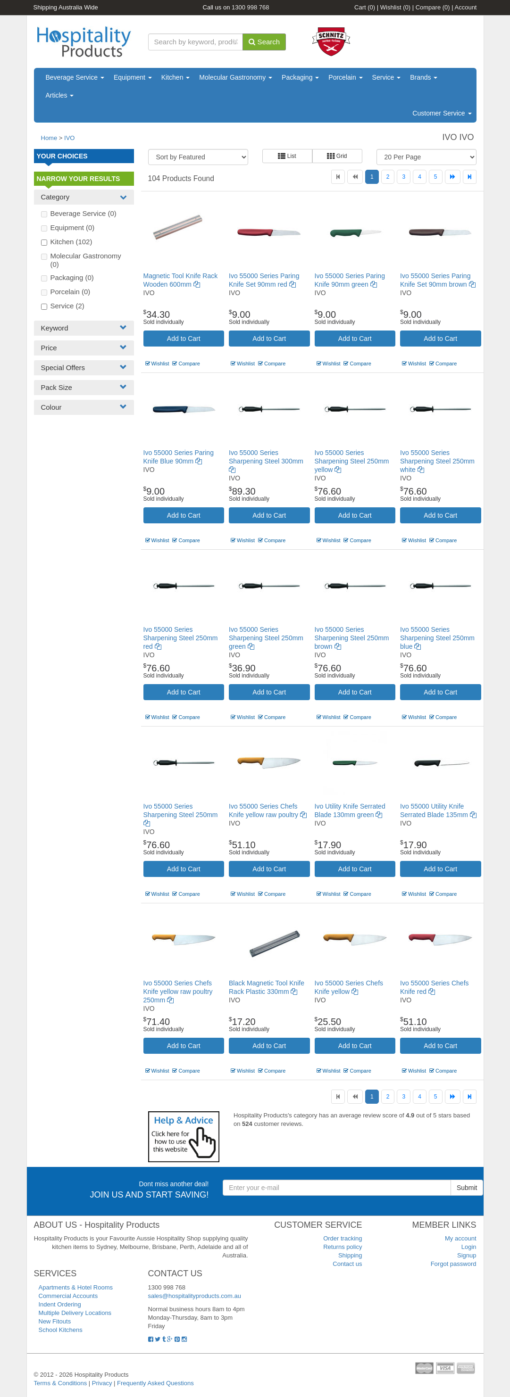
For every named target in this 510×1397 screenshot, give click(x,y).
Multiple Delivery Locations (75, 1312)
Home (49, 137)
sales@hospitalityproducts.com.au (194, 1295)
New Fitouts (55, 1321)
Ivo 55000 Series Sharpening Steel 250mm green (266, 638)
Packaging (300, 77)
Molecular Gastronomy (235, 77)
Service (386, 77)
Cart (364, 7)
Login (469, 1246)
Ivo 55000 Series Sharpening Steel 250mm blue (437, 638)
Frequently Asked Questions (155, 1383)
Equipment (133, 77)
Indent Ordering (60, 1304)
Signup (466, 1255)
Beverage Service (75, 77)
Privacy (102, 1383)
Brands (423, 77)
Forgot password (454, 1263)
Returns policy (342, 1246)
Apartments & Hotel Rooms (76, 1287)
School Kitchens (61, 1329)
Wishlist (395, 7)
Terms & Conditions (60, 1383)
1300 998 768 (250, 7)
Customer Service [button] (441, 113)
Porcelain (345, 77)
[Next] (452, 177)
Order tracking (342, 1238)
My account (460, 1238)
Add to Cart (184, 338)
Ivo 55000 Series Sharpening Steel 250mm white (437, 461)
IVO (69, 137)
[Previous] (355, 177)
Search (264, 42)
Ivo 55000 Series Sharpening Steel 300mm (266, 461)
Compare (433, 7)
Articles (60, 95)
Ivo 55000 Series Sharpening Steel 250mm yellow (352, 461)
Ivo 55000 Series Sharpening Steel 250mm (180, 814)
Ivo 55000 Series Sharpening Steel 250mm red (180, 638)
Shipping (350, 1255)
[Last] (470, 177)
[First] (338, 177)
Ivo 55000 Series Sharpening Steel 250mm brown (352, 638)
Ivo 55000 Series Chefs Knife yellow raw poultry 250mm (178, 991)
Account (466, 7)
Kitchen (175, 77)
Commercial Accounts (68, 1295)
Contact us (347, 1263)
